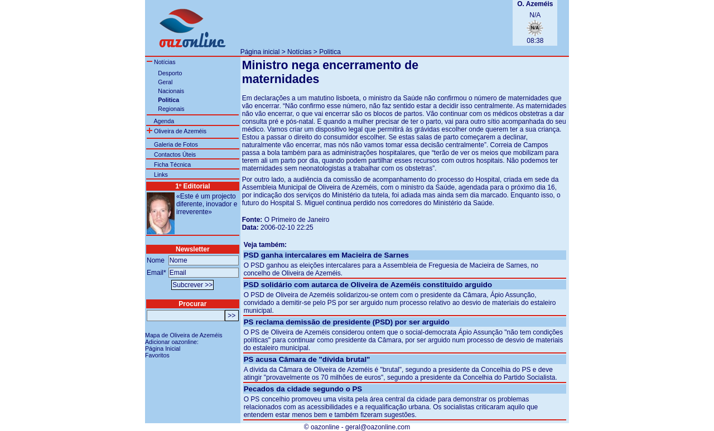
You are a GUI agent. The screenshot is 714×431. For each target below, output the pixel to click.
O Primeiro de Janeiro (297, 220)
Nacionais (171, 91)
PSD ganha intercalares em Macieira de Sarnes (326, 255)
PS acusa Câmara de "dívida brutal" (307, 359)
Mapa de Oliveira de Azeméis (184, 335)
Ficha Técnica (172, 164)
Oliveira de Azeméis (176, 131)
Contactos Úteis (175, 154)
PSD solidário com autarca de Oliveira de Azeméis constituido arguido (368, 284)
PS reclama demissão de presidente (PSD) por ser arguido (347, 322)
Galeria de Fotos (176, 144)
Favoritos (157, 355)
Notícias (299, 52)
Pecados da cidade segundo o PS (303, 389)
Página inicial (260, 52)
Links (161, 174)
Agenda (163, 121)
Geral (165, 82)
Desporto (170, 73)
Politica (330, 52)
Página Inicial (162, 348)
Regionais (171, 108)
